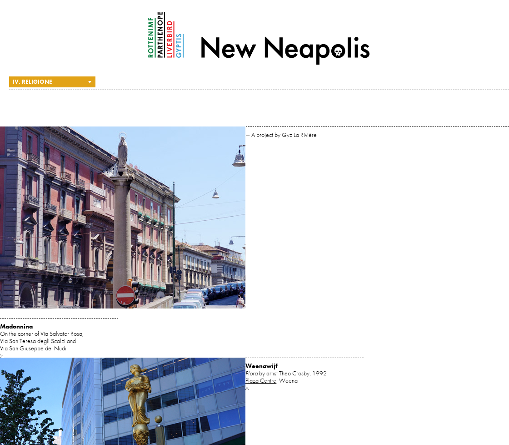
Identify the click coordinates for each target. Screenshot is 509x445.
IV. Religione (32, 82)
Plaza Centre (260, 380)
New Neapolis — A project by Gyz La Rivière (259, 38)
